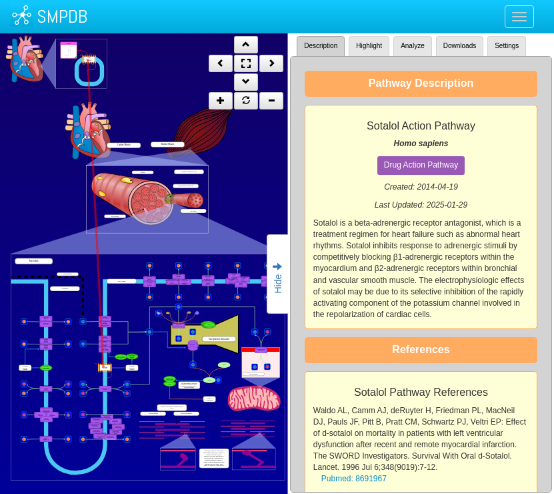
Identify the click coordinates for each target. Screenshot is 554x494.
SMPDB (62, 16)
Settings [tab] (507, 45)
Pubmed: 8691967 (354, 478)
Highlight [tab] (369, 45)
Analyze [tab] (413, 45)
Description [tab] (320, 45)
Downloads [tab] (459, 45)
